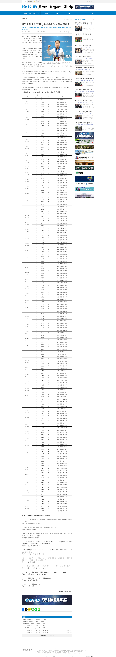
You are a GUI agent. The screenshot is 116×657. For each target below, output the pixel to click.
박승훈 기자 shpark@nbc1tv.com (28, 31)
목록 (60, 32)
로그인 (92, 1)
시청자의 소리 (68, 13)
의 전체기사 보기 (65, 591)
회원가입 (88, 1)
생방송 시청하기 (76, 13)
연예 (42, 13)
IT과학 (61, 13)
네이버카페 (35, 609)
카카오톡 (29, 609)
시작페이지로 (23, 1)
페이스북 (23, 609)
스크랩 (67, 32)
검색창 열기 (92, 13)
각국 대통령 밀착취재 (80, 19)
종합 (30, 13)
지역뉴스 (56, 13)
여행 (51, 13)
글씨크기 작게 (71, 32)
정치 (34, 13)
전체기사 (25, 13)
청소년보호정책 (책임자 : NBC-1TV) (56, 649)
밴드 (39, 609)
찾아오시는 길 (37, 649)
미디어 (38, 13)
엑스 (26, 609)
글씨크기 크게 (69, 32)
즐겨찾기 (25, 1)
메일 (62, 32)
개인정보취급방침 (44, 649)
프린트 (64, 32)
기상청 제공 (37, 1)
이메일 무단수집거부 (67, 649)
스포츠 (46, 13)
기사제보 (74, 649)
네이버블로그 (32, 609)
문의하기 (78, 649)
